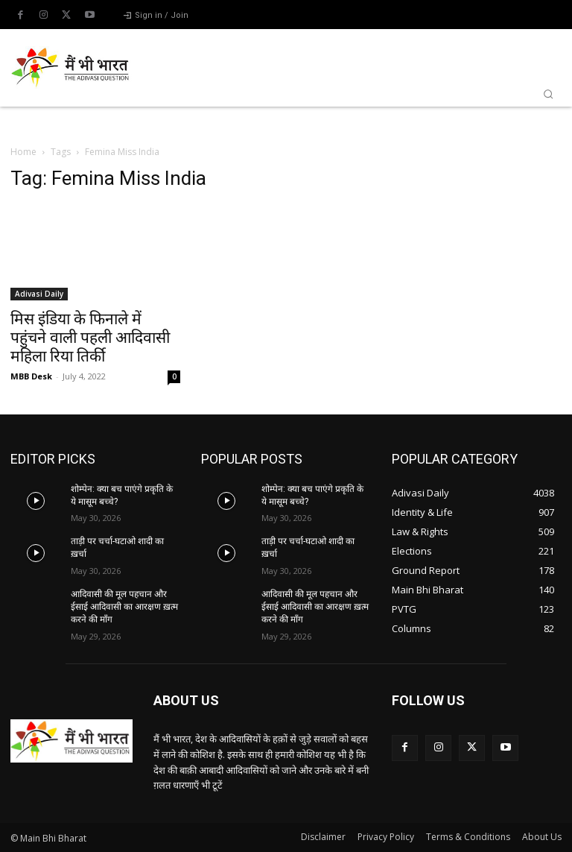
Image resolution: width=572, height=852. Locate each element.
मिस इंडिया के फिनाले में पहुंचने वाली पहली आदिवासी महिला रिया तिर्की (90, 337)
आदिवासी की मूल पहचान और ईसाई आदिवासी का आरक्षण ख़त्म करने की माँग (124, 607)
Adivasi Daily (39, 293)
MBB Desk (31, 376)
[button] (548, 94)
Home (23, 151)
